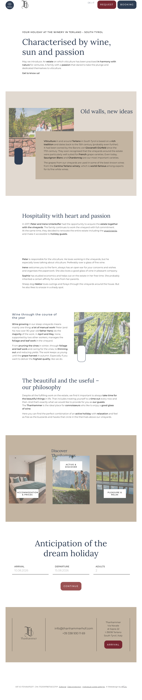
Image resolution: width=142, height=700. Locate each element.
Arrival (28, 574)
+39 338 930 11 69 (73, 639)
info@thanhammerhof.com (74, 634)
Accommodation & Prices (27, 493)
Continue (71, 592)
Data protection (74, 693)
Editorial (62, 693)
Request (106, 9)
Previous (18, 160)
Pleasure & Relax (115, 493)
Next (18, 152)
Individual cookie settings (93, 693)
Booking (127, 9)
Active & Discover (71, 471)
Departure (69, 574)
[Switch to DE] (90, 10)
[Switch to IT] (93, 10)
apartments (110, 230)
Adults (110, 574)
